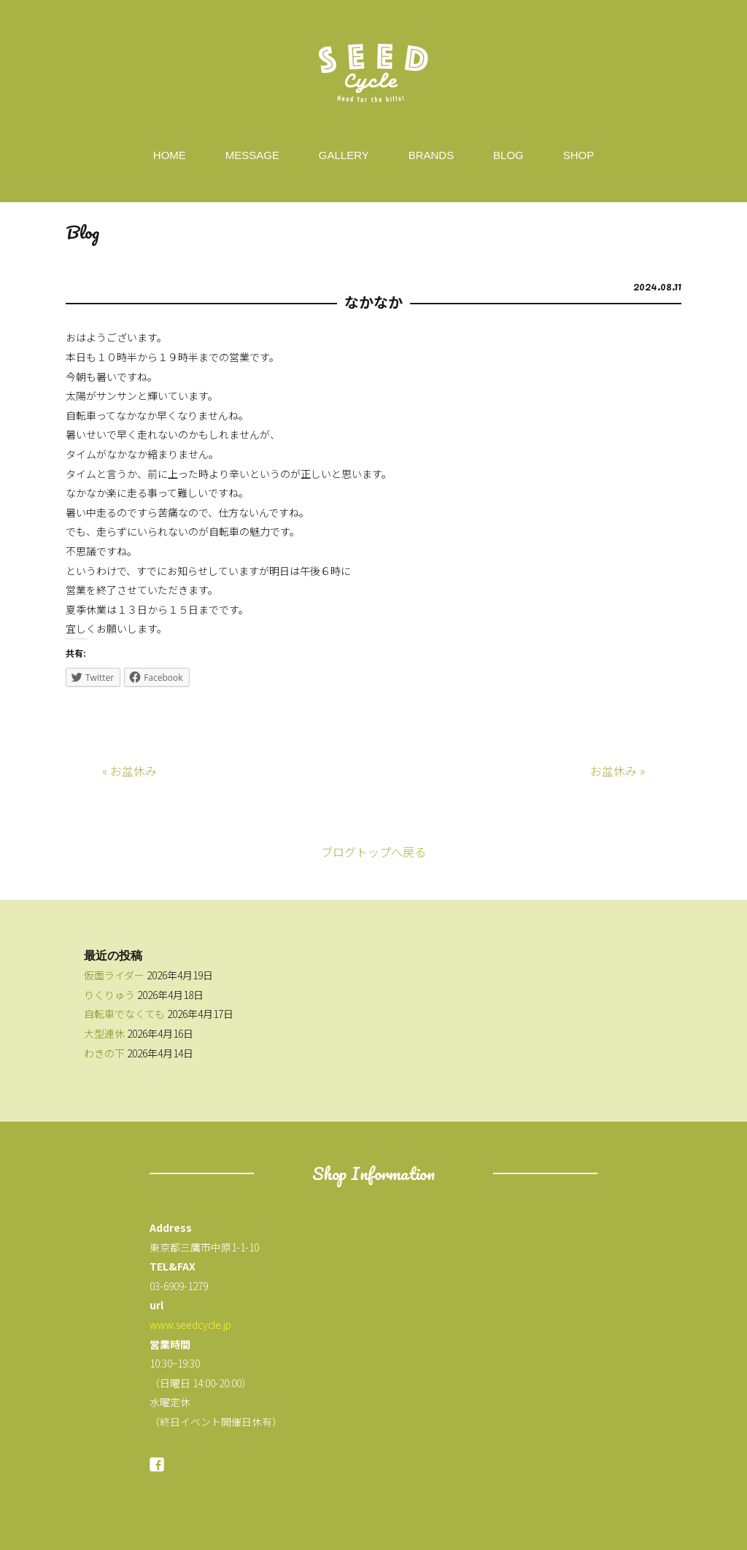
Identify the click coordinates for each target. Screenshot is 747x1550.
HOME (169, 155)
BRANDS (431, 155)
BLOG (508, 155)
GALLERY (344, 155)
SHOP (579, 155)
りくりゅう (109, 994)
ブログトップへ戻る (373, 851)
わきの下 (104, 1053)
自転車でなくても (124, 1013)
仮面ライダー (114, 975)
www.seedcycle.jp (190, 1324)
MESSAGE (252, 155)
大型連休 (104, 1033)
